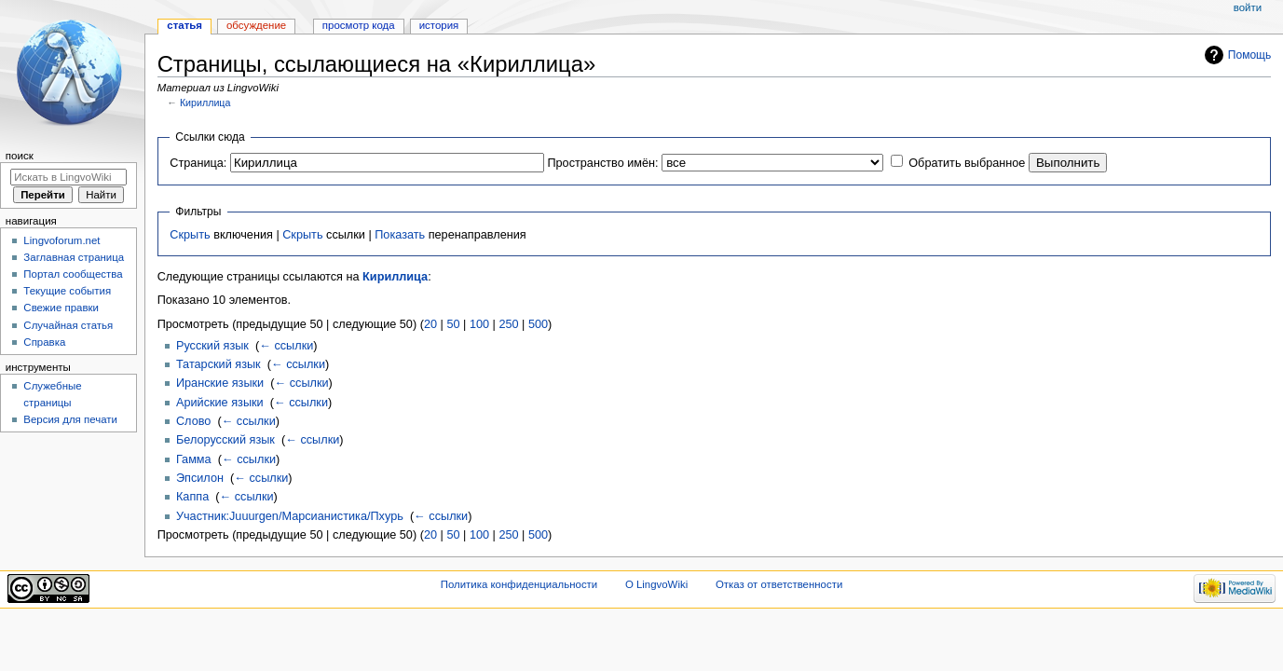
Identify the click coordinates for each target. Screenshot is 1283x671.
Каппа (192, 496)
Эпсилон (200, 478)
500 (538, 324)
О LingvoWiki (656, 584)
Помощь (1250, 55)
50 (452, 324)
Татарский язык (218, 364)
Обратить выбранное (966, 163)
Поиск (20, 155)
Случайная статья (68, 325)
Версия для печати (70, 419)
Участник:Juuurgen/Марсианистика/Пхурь (289, 516)
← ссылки (286, 345)
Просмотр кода (358, 25)
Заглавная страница (73, 257)
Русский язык (212, 345)
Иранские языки (220, 383)
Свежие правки (61, 307)
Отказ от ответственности (779, 584)
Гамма (194, 459)
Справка (44, 342)
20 (430, 324)
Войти (1248, 7)
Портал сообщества (72, 274)
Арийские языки (220, 402)
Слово (193, 421)
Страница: (198, 163)
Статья (184, 25)
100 (479, 324)
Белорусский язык (225, 439)
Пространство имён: (602, 163)
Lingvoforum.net (61, 240)
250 (508, 324)
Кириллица (205, 102)
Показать (400, 234)
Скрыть (190, 234)
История (439, 25)
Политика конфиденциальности (519, 584)
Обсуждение (256, 25)
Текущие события (67, 290)
